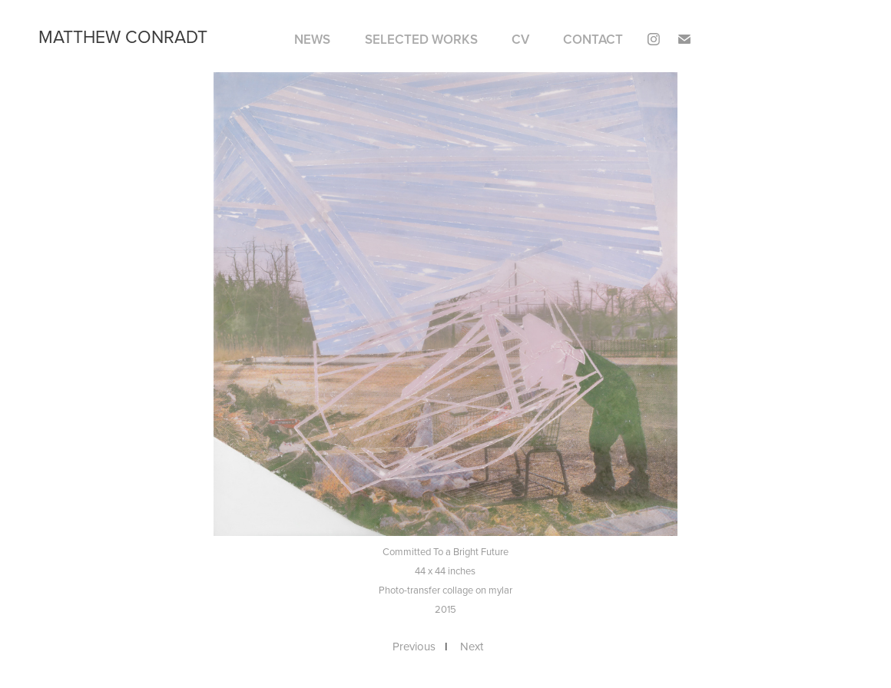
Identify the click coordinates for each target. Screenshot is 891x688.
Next (471, 646)
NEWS (312, 39)
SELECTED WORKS (421, 39)
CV (520, 39)
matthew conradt (122, 36)
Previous (414, 646)
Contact (593, 39)
